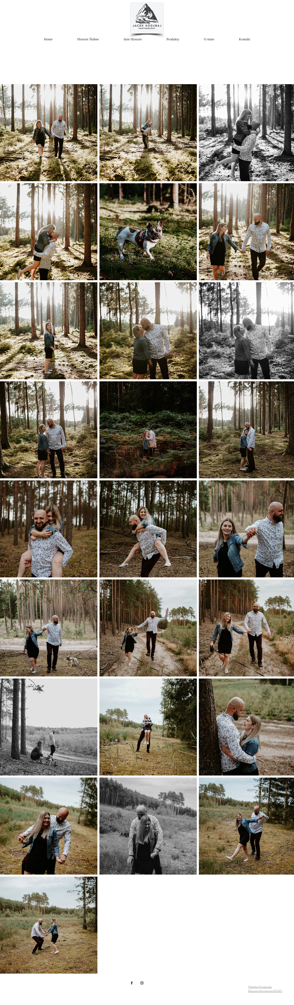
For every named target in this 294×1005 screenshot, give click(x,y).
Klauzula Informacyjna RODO (265, 991)
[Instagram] (142, 983)
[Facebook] (132, 983)
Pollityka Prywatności (260, 987)
